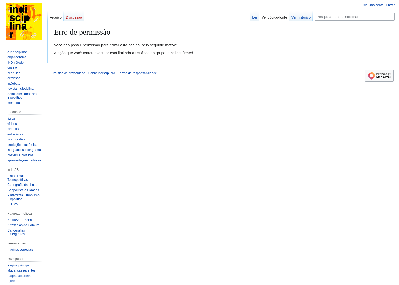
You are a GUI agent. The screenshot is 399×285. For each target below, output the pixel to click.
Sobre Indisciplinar (101, 73)
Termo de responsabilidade (137, 73)
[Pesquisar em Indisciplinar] (355, 17)
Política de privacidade (69, 73)
